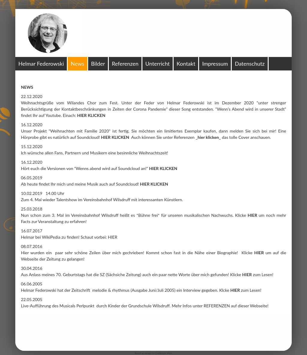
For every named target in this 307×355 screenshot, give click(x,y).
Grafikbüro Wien (163, 353)
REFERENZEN (217, 305)
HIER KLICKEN (115, 137)
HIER (112, 237)
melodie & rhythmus (111, 290)
